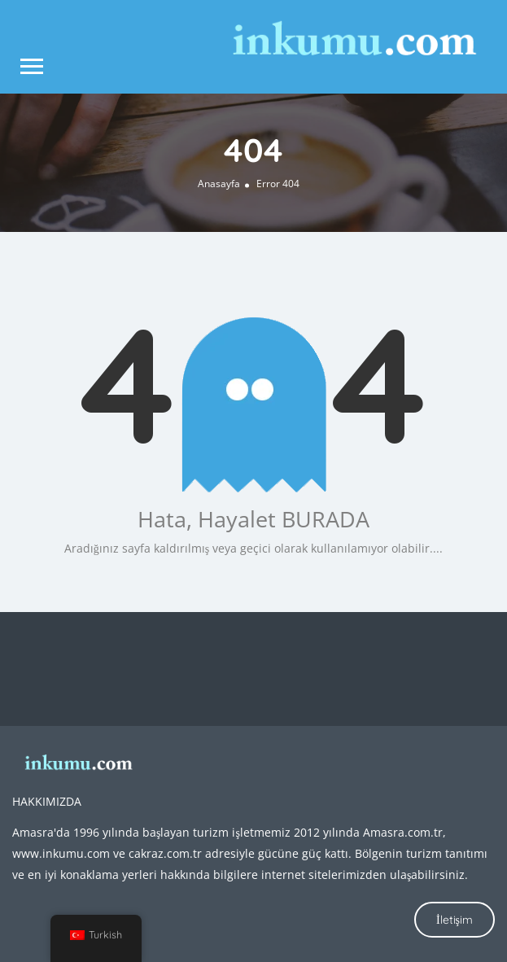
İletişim (454, 919)
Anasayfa (219, 183)
